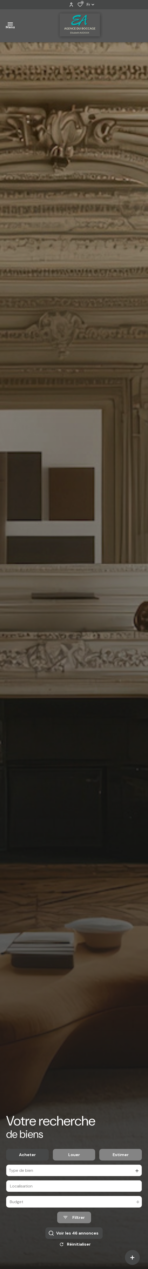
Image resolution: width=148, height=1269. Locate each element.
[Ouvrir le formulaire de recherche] (74, 1221)
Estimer (121, 1157)
